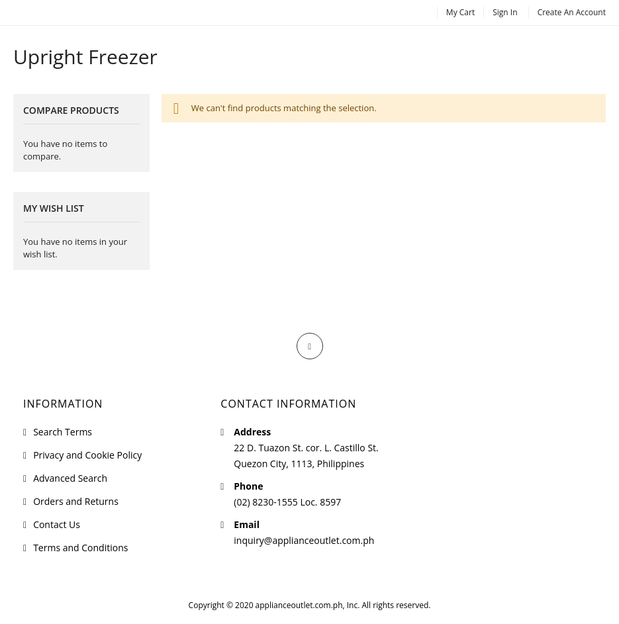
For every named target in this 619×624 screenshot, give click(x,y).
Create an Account (572, 12)
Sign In (505, 12)
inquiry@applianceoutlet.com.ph (304, 540)
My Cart (460, 12)
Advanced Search (70, 478)
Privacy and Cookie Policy (87, 455)
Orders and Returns (76, 501)
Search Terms (62, 431)
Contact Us (56, 524)
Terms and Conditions (80, 547)
